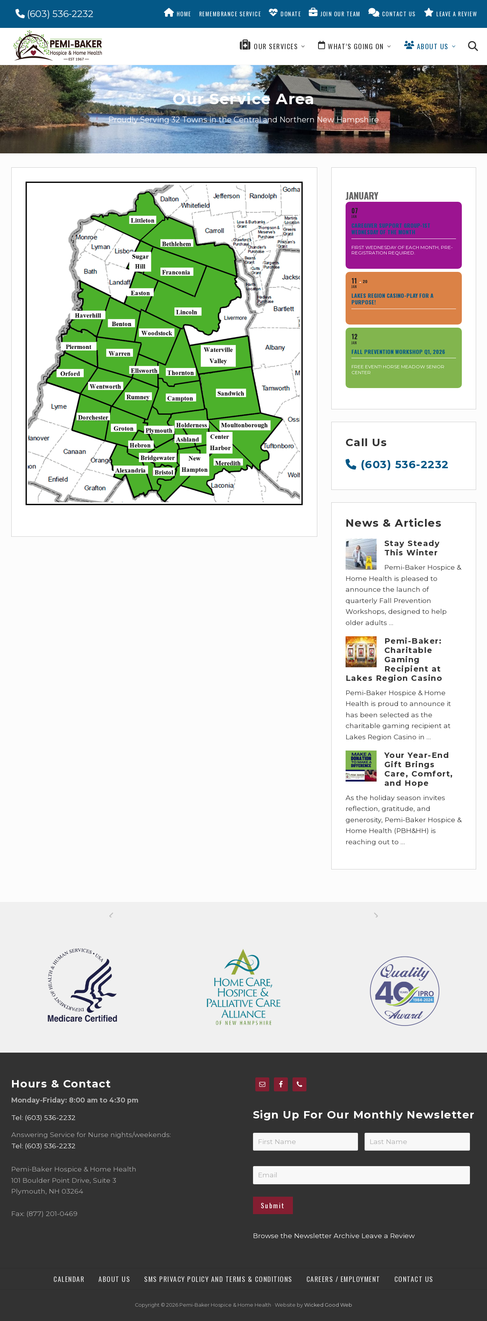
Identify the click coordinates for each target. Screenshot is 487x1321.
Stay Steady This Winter (412, 548)
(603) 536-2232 (54, 13)
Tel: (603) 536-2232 (43, 1117)
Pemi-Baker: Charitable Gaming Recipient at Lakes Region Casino (394, 659)
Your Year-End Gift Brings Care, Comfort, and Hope (418, 769)
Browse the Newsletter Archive (306, 1236)
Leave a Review (388, 1236)
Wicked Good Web (328, 1305)
